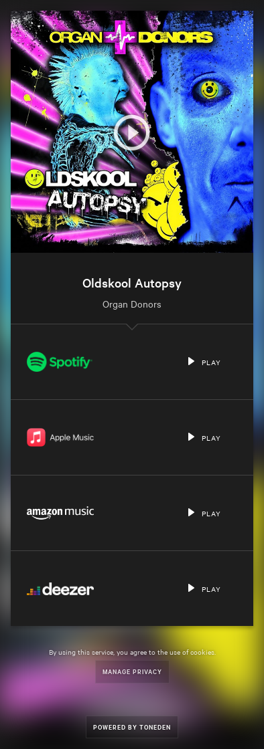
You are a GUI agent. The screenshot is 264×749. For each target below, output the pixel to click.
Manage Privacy (132, 671)
